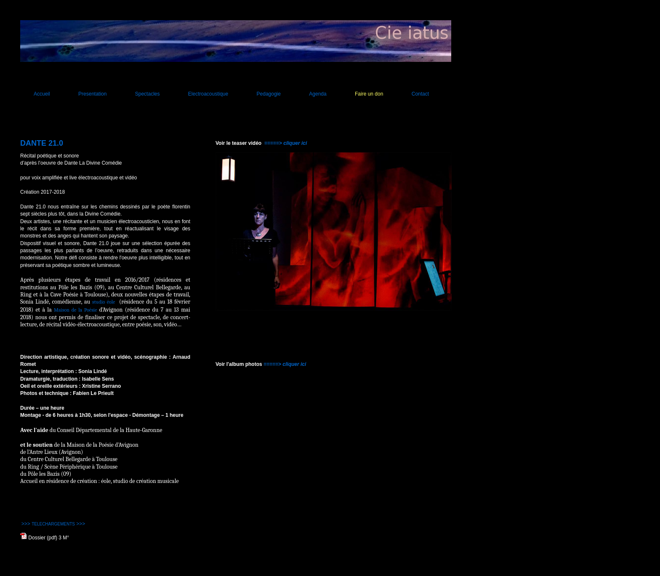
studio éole (103, 302)
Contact (420, 94)
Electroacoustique (208, 94)
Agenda (317, 94)
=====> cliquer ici (285, 143)
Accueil (42, 94)
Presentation (92, 94)
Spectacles (147, 94)
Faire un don (369, 94)
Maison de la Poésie (75, 310)
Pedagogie (269, 94)
